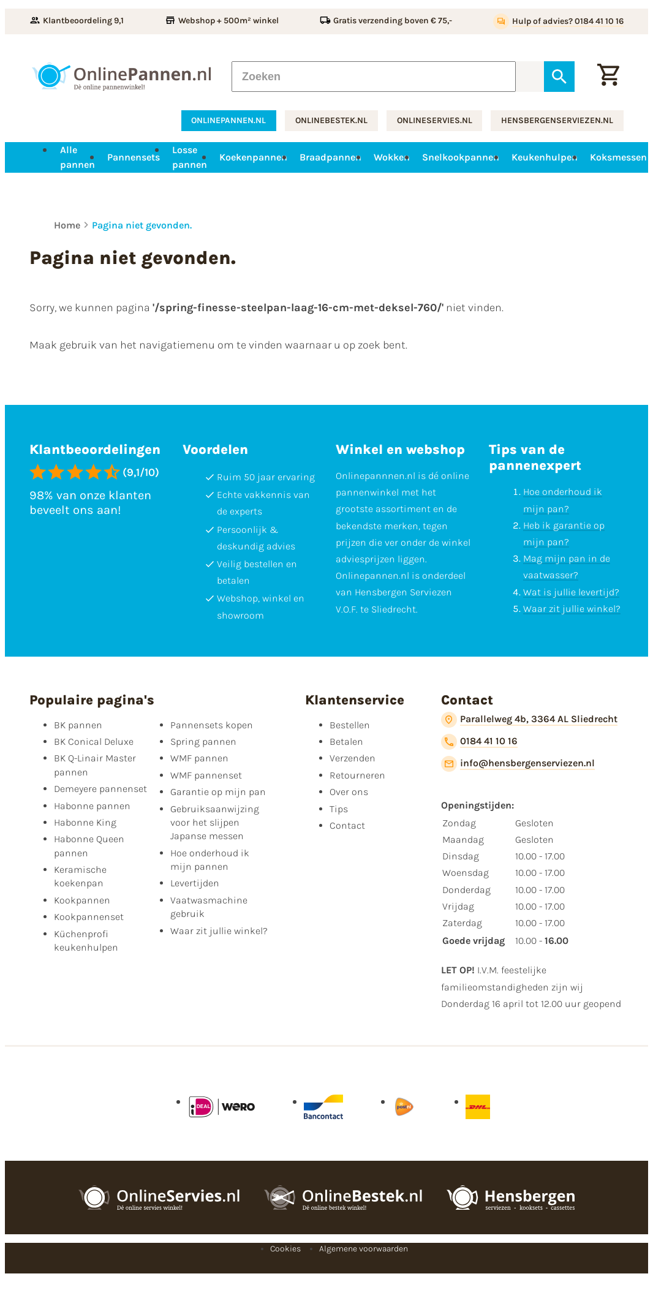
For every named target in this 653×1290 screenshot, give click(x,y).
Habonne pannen (92, 806)
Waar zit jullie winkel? (572, 608)
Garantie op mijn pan (218, 792)
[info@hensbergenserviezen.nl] (518, 764)
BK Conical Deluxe (94, 741)
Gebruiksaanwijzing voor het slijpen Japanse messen (214, 822)
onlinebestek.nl (331, 120)
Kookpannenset (89, 916)
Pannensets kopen (211, 725)
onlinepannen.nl (228, 120)
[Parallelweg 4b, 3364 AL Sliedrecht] (529, 720)
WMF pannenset (206, 775)
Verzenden (353, 758)
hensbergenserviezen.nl (557, 120)
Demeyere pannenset (100, 788)
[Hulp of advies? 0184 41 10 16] (558, 21)
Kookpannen (82, 900)
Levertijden (194, 883)
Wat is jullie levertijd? (571, 592)
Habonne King (85, 822)
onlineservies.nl (434, 120)
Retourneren (357, 775)
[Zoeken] (373, 76)
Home (67, 225)
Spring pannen (203, 741)
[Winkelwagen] (608, 76)
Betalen (346, 741)
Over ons (349, 792)
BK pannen (78, 725)
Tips (339, 809)
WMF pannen (199, 758)
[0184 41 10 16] (479, 742)
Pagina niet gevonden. (142, 225)
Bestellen (350, 725)
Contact (347, 825)
